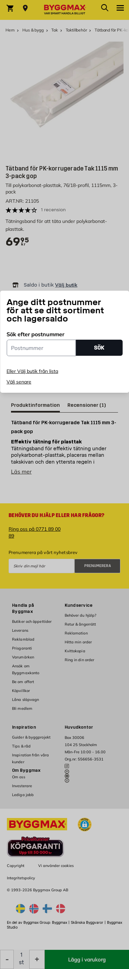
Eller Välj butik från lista (32, 371)
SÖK (99, 347)
